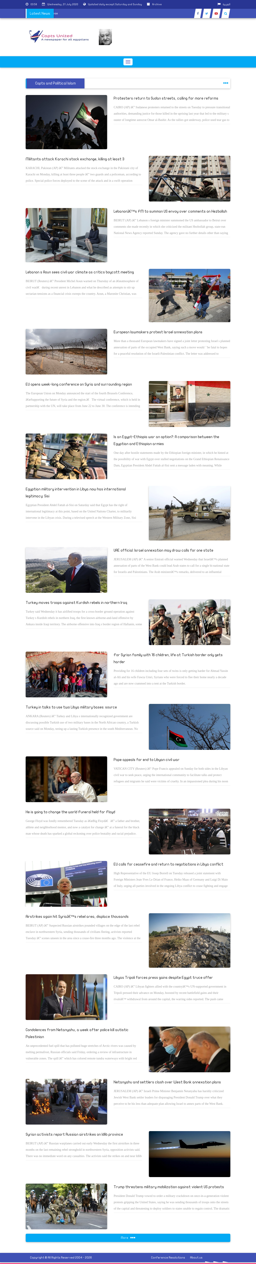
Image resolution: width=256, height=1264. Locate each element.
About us (196, 1257)
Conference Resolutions (168, 1257)
